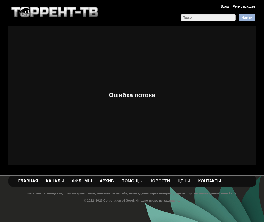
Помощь (131, 181)
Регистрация (243, 6)
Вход (224, 6)
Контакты (209, 181)
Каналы (55, 181)
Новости (159, 181)
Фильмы (82, 181)
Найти (247, 17)
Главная (28, 181)
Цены (184, 181)
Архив (107, 181)
